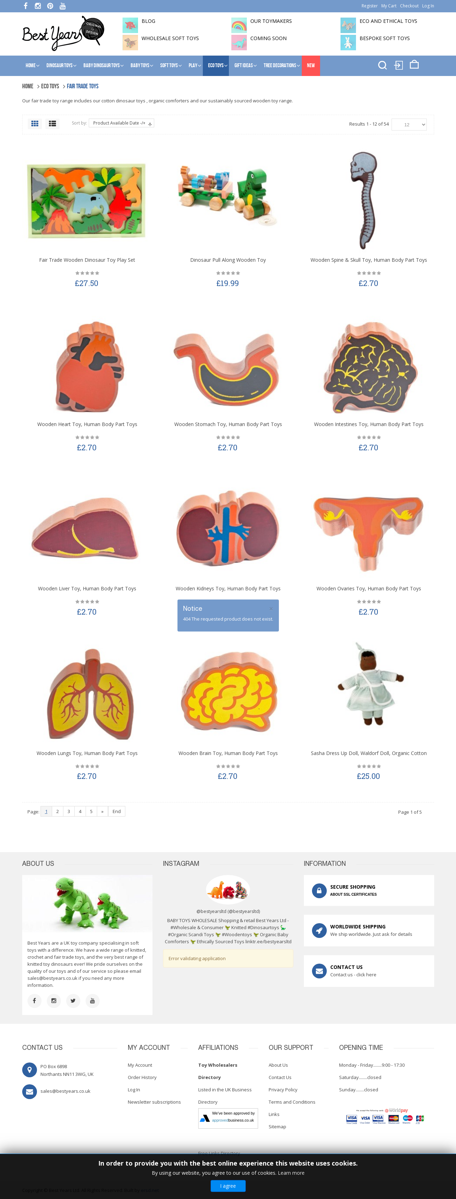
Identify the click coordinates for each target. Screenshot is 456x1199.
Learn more (291, 1172)
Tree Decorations (280, 65)
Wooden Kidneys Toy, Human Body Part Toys (228, 588)
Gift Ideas (244, 65)
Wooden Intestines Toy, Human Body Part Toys (369, 424)
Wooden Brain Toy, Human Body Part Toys (228, 753)
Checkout (409, 6)
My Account (140, 1065)
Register (370, 6)
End (117, 811)
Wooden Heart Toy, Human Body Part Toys (87, 424)
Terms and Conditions (292, 1102)
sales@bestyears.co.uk (52, 978)
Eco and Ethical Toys (388, 21)
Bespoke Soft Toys (385, 38)
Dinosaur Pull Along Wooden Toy (228, 259)
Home (31, 65)
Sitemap (277, 1126)
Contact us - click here (353, 974)
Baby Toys (140, 65)
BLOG (148, 21)
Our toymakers (271, 21)
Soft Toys (169, 65)
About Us (278, 1065)
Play (193, 65)
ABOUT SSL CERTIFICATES (353, 894)
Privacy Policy (283, 1089)
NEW (311, 65)
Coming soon (268, 38)
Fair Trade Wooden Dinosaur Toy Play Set (87, 259)
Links (274, 1114)
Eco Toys (216, 65)
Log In (428, 6)
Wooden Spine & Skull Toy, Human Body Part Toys (369, 259)
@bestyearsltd (244, 911)
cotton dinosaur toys (123, 100)
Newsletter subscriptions (154, 1102)
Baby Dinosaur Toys (101, 65)
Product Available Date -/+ (119, 123)
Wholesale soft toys (170, 38)
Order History (142, 1077)
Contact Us (280, 1077)
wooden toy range (272, 100)
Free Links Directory (219, 1153)
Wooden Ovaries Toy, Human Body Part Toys (369, 588)
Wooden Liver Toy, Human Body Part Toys (87, 588)
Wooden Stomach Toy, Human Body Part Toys (228, 424)
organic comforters (169, 100)
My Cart (388, 6)
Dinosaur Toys (59, 65)
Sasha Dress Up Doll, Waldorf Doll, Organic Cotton (369, 753)
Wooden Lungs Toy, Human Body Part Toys (87, 753)
